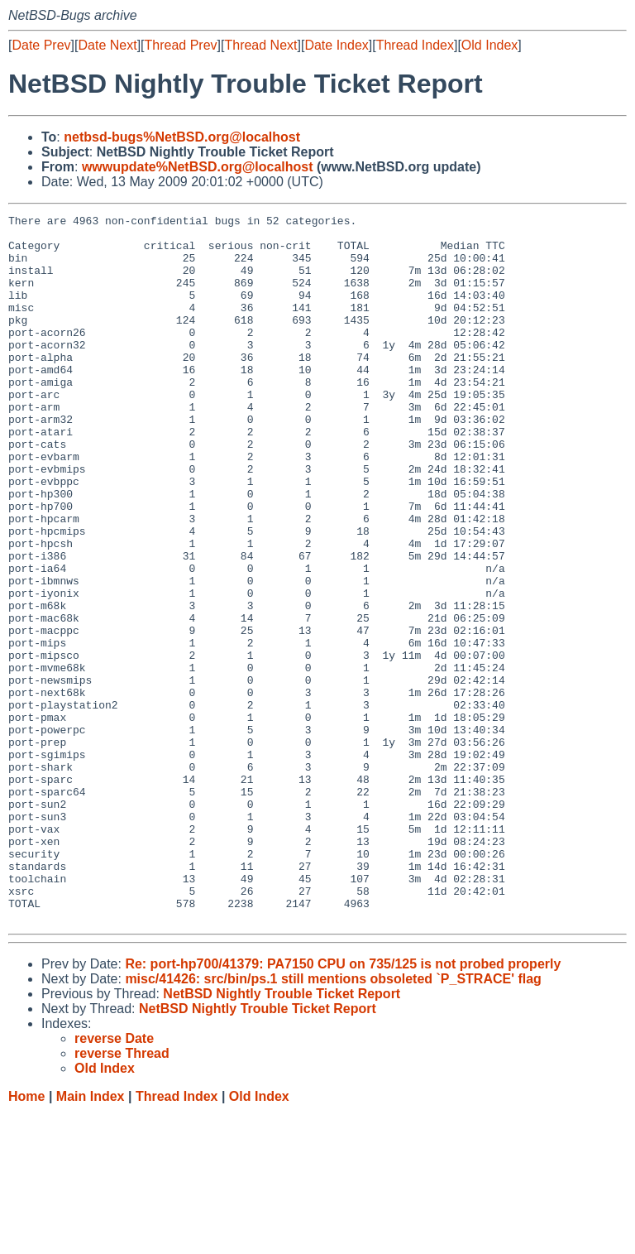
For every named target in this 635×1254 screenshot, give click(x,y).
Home (26, 1238)
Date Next (107, 45)
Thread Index (415, 45)
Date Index (336, 45)
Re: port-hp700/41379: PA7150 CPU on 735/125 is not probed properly (343, 1105)
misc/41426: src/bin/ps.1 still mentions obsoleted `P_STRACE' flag (333, 1120)
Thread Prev (181, 45)
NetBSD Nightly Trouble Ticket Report (281, 1135)
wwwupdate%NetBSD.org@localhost (197, 167)
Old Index (489, 45)
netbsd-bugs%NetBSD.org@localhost (182, 137)
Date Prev (41, 45)
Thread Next (260, 45)
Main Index (90, 1238)
